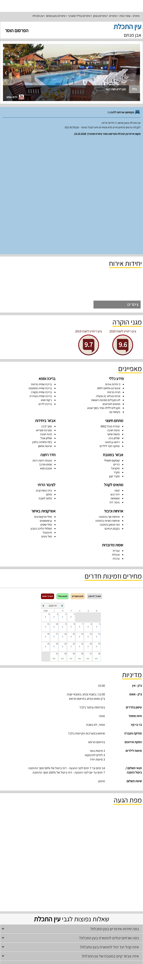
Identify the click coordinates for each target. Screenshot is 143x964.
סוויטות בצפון (123, 897)
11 (48, 510)
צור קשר (71, 952)
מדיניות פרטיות (71, 940)
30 (65, 540)
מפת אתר (71, 946)
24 (57, 530)
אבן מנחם (132, 35)
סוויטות (71, 891)
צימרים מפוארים (52, 897)
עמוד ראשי (71, 918)
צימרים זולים (57, 874)
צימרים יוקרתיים (67, 897)
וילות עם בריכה (28, 885)
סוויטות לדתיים (20, 897)
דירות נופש (71, 902)
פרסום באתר (71, 929)
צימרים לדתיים (44, 874)
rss (71, 959)
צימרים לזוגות (103, 874)
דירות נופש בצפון (99, 908)
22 (74, 530)
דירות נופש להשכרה (82, 908)
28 (82, 540)
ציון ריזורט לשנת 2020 (122, 218)
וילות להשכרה (104, 885)
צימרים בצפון (99, 16)
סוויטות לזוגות (82, 897)
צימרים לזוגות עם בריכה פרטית (102, 897)
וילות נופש (40, 885)
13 (91, 520)
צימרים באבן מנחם (55, 16)
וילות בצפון (116, 885)
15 (74, 520)
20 (91, 530)
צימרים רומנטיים (29, 874)
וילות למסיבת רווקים (74, 885)
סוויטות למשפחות (36, 897)
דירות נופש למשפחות (63, 908)
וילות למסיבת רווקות (55, 885)
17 (57, 520)
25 (48, 530)
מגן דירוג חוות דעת (116, 89)
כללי (134, 89)
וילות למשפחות (90, 885)
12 (99, 520)
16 (65, 520)
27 (91, 540)
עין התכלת (37, 16)
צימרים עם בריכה (71, 874)
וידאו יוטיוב (15, 97)
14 (82, 520)
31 (57, 540)
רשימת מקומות (71, 924)
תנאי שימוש (71, 935)
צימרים (112, 16)
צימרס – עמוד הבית (129, 16)
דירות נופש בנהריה (44, 908)
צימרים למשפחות (88, 874)
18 (48, 520)
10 (57, 510)
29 (74, 540)
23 (65, 530)
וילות (71, 880)
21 (82, 530)
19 (99, 530)
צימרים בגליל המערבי (79, 16)
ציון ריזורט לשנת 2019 (88, 218)
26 (99, 540)
